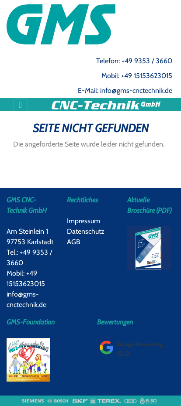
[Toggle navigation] (20, 104)
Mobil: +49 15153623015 (136, 76)
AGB (73, 242)
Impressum (83, 221)
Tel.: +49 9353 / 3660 (29, 257)
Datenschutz (85, 231)
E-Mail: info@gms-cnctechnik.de (125, 90)
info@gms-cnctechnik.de (26, 299)
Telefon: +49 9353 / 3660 (134, 61)
